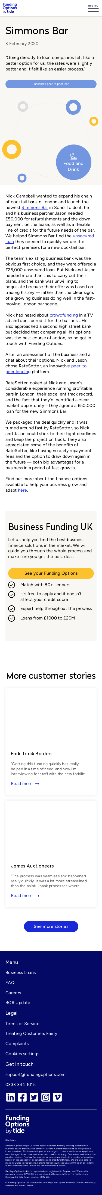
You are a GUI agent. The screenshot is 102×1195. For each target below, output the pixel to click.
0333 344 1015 (20, 1084)
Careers (13, 992)
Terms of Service (22, 1023)
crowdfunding (64, 315)
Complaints (17, 1043)
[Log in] (93, 8)
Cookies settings (22, 1053)
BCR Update (17, 1002)
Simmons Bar (34, 207)
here (22, 490)
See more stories (51, 926)
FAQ (9, 982)
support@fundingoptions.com (35, 1074)
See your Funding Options (51, 573)
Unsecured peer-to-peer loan (51, 83)
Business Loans (20, 972)
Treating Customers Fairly (31, 1033)
